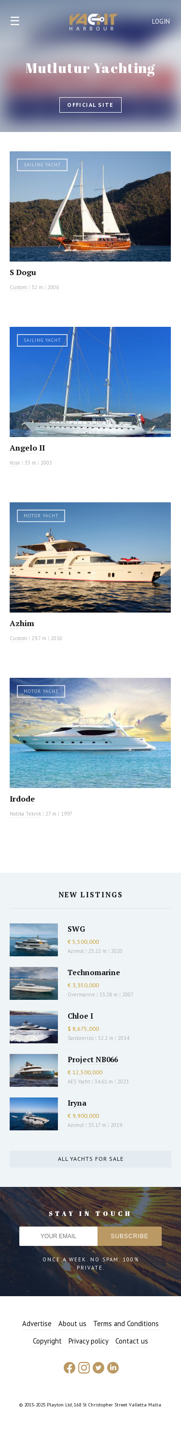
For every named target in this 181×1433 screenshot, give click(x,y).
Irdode (22, 798)
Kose (15, 462)
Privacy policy (89, 1340)
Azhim (22, 623)
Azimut (76, 951)
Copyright (47, 1340)
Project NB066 (93, 1059)
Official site (90, 104)
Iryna (77, 1103)
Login (161, 21)
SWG (76, 929)
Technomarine (94, 972)
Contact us (131, 1340)
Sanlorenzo (81, 1038)
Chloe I (80, 1016)
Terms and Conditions (126, 1323)
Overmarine (82, 994)
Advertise (37, 1323)
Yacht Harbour (94, 23)
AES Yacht (79, 1081)
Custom (18, 287)
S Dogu (23, 272)
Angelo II (27, 447)
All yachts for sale (91, 1158)
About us (72, 1323)
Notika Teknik (25, 813)
